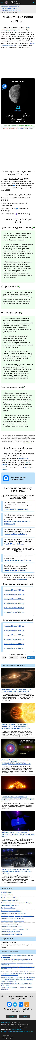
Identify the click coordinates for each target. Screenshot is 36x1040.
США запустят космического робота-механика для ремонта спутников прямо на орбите (17, 980)
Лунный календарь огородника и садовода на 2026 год (15, 929)
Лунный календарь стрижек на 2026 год (11, 926)
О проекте (4, 1031)
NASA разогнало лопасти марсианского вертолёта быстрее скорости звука (17, 963)
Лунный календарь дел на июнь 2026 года (12, 918)
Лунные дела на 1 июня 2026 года (10, 905)
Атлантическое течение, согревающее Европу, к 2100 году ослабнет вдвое (16, 984)
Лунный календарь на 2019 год (9, 8)
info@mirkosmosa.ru (17, 1029)
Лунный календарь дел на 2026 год (10, 931)
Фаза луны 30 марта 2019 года (14, 635)
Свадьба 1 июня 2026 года (8, 908)
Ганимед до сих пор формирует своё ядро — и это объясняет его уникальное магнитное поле (17, 974)
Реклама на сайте (28, 1031)
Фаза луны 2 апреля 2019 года (14, 648)
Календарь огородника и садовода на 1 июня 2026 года (16, 903)
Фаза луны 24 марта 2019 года (14, 599)
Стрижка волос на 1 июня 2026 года (10, 900)
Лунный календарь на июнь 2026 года (11, 911)
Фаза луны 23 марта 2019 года (14, 603)
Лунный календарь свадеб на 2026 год (11, 934)
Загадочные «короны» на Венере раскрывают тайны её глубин (18, 977)
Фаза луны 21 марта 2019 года (14, 612)
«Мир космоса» (5, 1022)
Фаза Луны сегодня (6, 892)
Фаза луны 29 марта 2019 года (14, 630)
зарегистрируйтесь (22, 128)
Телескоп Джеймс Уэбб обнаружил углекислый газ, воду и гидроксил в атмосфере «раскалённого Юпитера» (16, 959)
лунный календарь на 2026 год (15, 570)
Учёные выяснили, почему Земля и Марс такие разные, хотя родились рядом (17, 956)
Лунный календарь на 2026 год (9, 924)
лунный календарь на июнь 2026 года (17, 560)
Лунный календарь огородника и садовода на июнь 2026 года (17, 916)
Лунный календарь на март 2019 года (11, 10)
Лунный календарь (14, 6)
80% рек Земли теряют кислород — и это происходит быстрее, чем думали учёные (18, 967)
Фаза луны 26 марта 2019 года (14, 590)
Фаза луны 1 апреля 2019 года (14, 644)
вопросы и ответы (27, 442)
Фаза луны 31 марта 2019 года (14, 639)
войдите (31, 128)
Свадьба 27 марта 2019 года (14, 544)
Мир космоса (4, 6)
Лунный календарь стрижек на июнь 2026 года (13, 913)
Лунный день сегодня (6, 894)
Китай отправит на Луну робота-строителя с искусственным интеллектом (17, 988)
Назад (11, 1016)
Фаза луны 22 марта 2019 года (14, 608)
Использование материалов (15, 1031)
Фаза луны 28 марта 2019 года (14, 626)
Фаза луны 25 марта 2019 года (14, 594)
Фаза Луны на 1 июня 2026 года (9, 897)
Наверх (24, 1016)
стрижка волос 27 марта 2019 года (16, 509)
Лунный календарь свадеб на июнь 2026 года (13, 921)
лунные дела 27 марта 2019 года (15, 534)
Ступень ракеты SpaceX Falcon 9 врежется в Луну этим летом (17, 971)
